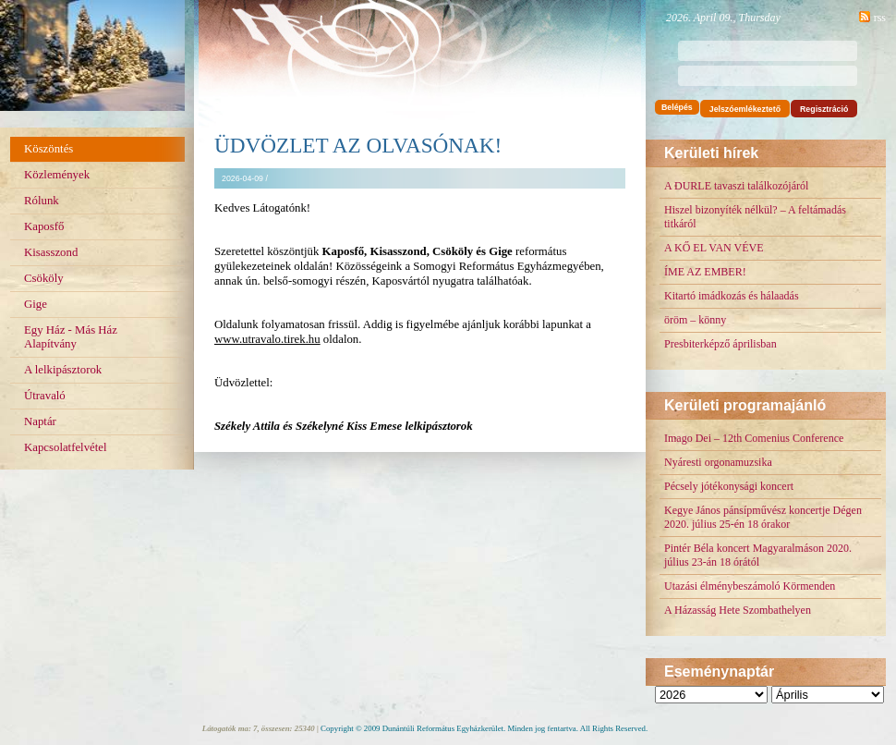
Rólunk (41, 200)
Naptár (40, 421)
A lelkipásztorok (63, 369)
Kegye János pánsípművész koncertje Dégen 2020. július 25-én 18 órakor (763, 517)
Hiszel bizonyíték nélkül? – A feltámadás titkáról (755, 216)
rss (880, 17)
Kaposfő (44, 226)
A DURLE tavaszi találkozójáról (736, 185)
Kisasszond (51, 252)
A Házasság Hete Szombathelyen (737, 610)
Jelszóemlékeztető (745, 109)
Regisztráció (824, 109)
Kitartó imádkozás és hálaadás (731, 295)
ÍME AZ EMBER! (705, 271)
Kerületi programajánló (745, 405)
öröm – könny (695, 319)
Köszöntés (48, 148)
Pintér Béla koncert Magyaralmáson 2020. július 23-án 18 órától (758, 555)
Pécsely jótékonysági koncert (728, 486)
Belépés (677, 107)
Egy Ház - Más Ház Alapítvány (70, 337)
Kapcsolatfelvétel (65, 447)
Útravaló (45, 395)
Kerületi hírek (711, 153)
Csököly (44, 278)
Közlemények (57, 174)
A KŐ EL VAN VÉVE (714, 247)
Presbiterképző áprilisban (720, 343)
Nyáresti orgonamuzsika (718, 462)
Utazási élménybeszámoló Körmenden (749, 586)
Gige (35, 304)
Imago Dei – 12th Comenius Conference (753, 438)
